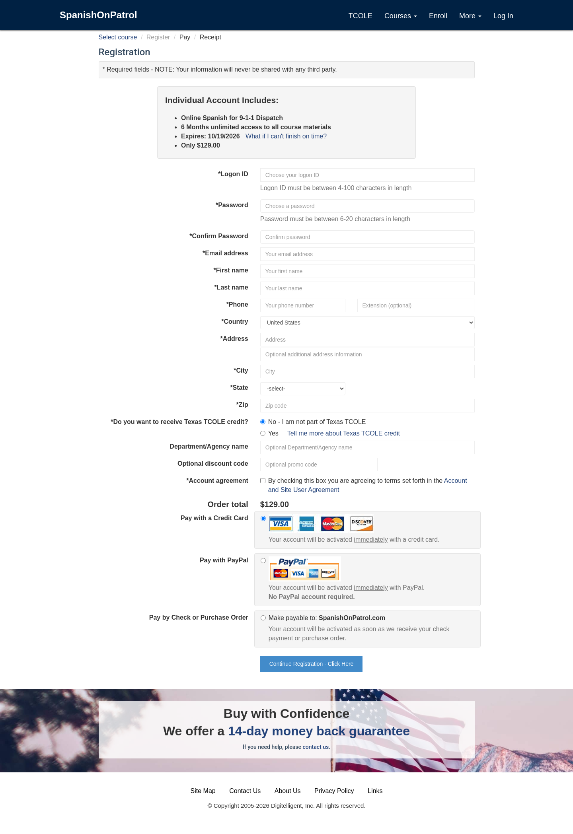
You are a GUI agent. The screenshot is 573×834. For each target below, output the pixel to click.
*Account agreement (217, 480)
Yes (334, 433)
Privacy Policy (334, 790)
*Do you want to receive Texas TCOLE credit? (179, 421)
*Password (232, 205)
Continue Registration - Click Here (311, 664)
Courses (400, 16)
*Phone (237, 304)
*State (239, 387)
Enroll (438, 16)
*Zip (242, 404)
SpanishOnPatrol (98, 15)
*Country (234, 321)
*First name (231, 270)
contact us (315, 747)
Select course (118, 37)
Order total (228, 504)
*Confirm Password (218, 236)
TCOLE (360, 16)
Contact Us (245, 790)
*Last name (231, 287)
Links (375, 790)
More (470, 16)
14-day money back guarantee (319, 731)
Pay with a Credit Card (214, 518)
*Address (234, 338)
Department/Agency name (209, 446)
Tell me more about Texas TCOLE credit (343, 433)
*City (241, 370)
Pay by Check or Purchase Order (198, 617)
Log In (503, 16)
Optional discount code (212, 463)
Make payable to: (371, 628)
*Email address (225, 253)
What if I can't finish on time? (286, 136)
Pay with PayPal (224, 560)
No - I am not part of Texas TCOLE (317, 421)
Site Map (203, 790)
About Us (288, 790)
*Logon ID (233, 174)
